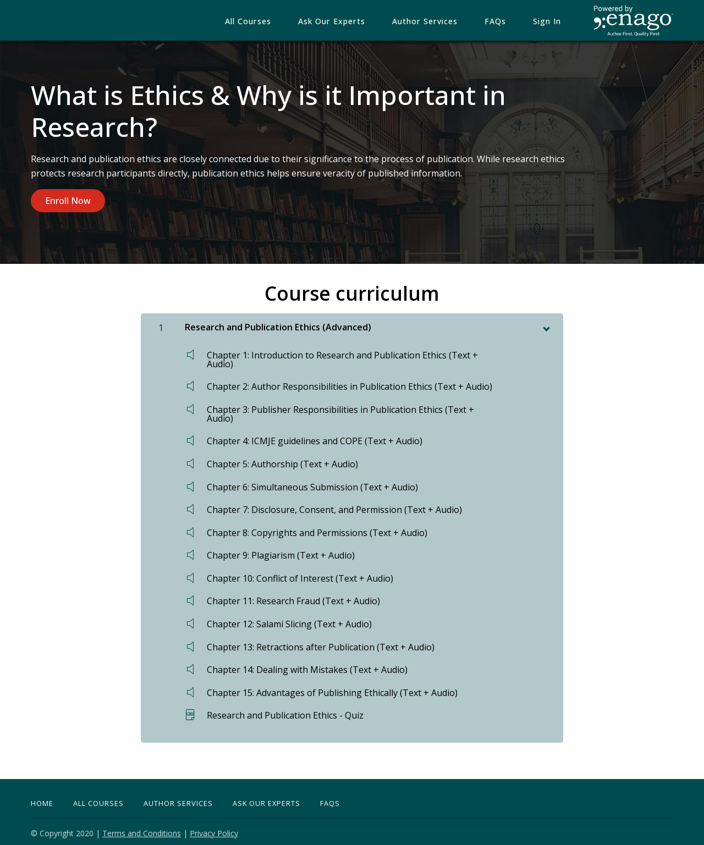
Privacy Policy (214, 830)
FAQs (505, 21)
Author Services (440, 21)
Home (42, 800)
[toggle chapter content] (545, 323)
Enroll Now (68, 201)
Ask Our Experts (266, 800)
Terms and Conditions (141, 830)
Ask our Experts (351, 21)
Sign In (550, 21)
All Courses (272, 21)
